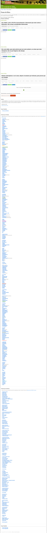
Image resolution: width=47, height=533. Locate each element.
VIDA (3, 376)
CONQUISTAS (4, 159)
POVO (3, 318)
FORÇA (3, 227)
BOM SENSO (4, 144)
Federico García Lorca (5, 430)
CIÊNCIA (3, 152)
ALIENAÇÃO (4, 121)
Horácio (3, 450)
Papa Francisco (4, 494)
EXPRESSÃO (4, 217)
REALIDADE (4, 330)
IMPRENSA (4, 253)
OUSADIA (3, 302)
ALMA (3, 122)
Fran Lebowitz (4, 433)
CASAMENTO (4, 149)
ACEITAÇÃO (4, 118)
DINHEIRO (3, 188)
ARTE (3, 129)
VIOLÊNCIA (4, 377)
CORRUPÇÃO (4, 167)
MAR (3, 275)
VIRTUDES (4, 378)
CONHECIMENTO (5, 158)
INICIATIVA (4, 255)
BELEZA (3, 143)
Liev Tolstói (4, 473)
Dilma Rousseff (4, 422)
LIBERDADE (4, 267)
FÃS (3, 231)
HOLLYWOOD (4, 242)
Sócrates (3, 512)
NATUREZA (4, 291)
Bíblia (3, 409)
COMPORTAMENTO (5, 153)
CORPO (3, 166)
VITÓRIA (3, 380)
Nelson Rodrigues (5, 489)
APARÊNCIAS (4, 126)
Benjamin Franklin (5, 407)
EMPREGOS (4, 198)
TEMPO (3, 364)
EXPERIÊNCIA (4, 216)
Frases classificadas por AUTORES (8, 7)
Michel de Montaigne (5, 485)
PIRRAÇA (16, 54)
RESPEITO (4, 336)
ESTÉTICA (3, 210)
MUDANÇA (4, 284)
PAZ (2, 307)
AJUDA (3, 119)
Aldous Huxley (4, 395)
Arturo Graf (4, 401)
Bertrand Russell (4, 408)
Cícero (3, 416)
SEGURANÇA (4, 346)
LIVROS (3, 271)
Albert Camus (4, 393)
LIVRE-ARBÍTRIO (4, 270)
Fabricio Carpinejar (4, 79)
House (3, 451)
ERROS (3, 201)
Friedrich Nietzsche (5, 435)
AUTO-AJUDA (4, 137)
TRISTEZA (3, 368)
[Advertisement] (23, 38)
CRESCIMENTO (4, 169)
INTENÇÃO (24, 54)
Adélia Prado (4, 392)
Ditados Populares (5, 423)
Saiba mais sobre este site (5, 105)
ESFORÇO (3, 203)
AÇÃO (3, 140)
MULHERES (4, 286)
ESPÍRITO (3, 209)
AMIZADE (3, 124)
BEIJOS (3, 142)
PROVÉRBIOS (4, 326)
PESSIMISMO (4, 312)
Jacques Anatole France (6, 456)
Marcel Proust (4, 52)
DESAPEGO (4, 182)
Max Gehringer (4, 484)
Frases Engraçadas (5, 528)
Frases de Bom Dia (5, 527)
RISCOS (3, 339)
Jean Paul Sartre (4, 459)
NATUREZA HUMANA (5, 292)
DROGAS (3, 191)
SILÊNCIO (3, 352)
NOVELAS (3, 294)
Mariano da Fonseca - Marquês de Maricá (8, 480)
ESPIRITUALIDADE (5, 207)
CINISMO (3, 151)
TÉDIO (3, 370)
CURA (3, 176)
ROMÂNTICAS (4, 340)
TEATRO (3, 363)
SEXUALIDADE (4, 351)
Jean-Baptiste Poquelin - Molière (7, 460)
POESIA (3, 315)
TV (2, 369)
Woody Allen (4, 520)
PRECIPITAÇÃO (11, 82)
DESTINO (3, 185)
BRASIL (3, 145)
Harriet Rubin (4, 444)
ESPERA (3, 204)
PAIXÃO (6, 82)
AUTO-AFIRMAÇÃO (5, 136)
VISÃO (3, 379)
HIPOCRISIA (4, 240)
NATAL (3, 290)
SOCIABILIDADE (4, 354)
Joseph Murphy (4, 465)
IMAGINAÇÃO (4, 252)
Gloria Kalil (4, 440)
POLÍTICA (3, 316)
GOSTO (3, 235)
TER (3, 365)
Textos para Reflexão (5, 110)
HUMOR (3, 246)
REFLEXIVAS (29, 54)
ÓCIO (3, 296)
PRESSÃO (3, 322)
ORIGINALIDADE (4, 300)
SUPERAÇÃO (4, 360)
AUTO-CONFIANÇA (5, 138)
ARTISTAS (3, 130)
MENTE (3, 279)
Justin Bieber (4, 467)
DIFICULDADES (4, 187)
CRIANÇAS (4, 171)
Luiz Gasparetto (4, 475)
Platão (3, 497)
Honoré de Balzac (5, 449)
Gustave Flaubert (4, 442)
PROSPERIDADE (4, 325)
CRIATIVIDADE (4, 172)
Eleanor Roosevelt (5, 425)
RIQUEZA (3, 338)
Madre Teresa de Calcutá (6, 477)
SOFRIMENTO (4, 356)
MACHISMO (4, 274)
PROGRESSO (4, 324)
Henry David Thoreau (5, 446)
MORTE (3, 282)
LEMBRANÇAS (4, 266)
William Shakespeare (5, 518)
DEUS (3, 186)
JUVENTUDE (4, 263)
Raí (2, 501)
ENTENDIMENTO (4, 199)
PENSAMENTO (4, 308)
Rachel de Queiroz (5, 500)
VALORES (3, 372)
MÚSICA (3, 288)
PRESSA (3, 321)
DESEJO (20, 54)
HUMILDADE (4, 245)
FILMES (3, 223)
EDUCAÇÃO (4, 195)
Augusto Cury (4, 402)
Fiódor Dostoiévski (5, 432)
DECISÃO (3, 180)
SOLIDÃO (3, 357)
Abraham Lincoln (4, 391)
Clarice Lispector (4, 417)
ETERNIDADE (4, 211)
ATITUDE (3, 132)
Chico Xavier (4, 415)
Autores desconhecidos (6, 403)
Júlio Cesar (4, 466)
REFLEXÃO (4, 332)
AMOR (3, 82)
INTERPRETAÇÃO (5, 258)
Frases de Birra (5, 12)
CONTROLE (4, 162)
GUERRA (3, 238)
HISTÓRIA (3, 241)
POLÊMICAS (34, 54)
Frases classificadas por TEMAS (8, 6)
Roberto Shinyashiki (5, 505)
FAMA (3, 219)
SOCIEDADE (4, 355)
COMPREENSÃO (4, 154)
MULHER (3, 285)
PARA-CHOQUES (4, 306)
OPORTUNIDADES (5, 298)
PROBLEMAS (4, 323)
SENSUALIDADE (4, 348)
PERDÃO (3, 309)
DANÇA (3, 179)
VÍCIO (3, 384)
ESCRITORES (4, 202)
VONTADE (3, 383)
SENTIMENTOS (4, 349)
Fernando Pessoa (5, 431)
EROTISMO (4, 200)
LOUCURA (3, 272)
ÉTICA (3, 212)
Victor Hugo (4, 515)
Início (2, 5)
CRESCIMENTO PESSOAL (6, 170)
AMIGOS (3, 123)
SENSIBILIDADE (4, 347)
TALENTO (3, 362)
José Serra (4, 464)
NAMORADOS (4, 289)
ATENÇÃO (3, 131)
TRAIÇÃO (3, 367)
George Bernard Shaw (5, 437)
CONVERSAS (4, 163)
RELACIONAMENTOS (5, 333)
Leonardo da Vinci (5, 472)
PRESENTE (4, 320)
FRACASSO (4, 228)
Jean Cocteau (4, 457)
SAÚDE (3, 344)
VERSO (3, 374)
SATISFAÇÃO (4, 343)
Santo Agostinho (4, 507)
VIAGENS (3, 375)
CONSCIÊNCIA (4, 160)
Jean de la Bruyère (5, 458)
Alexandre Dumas (5, 396)
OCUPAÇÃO (4, 297)
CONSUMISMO (4, 161)
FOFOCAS (3, 226)
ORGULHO (9, 54)
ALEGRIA (3, 120)
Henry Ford (4, 447)
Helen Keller (4, 445)
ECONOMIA (4, 194)
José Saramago (4, 463)
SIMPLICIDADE (4, 353)
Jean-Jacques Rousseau (6, 461)
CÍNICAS (38, 54)
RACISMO (3, 327)
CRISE (3, 173)
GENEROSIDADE (4, 234)
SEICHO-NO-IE (4, 508)
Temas (5, 9)
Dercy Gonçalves (4, 421)
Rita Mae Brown (4, 504)
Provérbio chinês (4, 498)
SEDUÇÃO (3, 345)
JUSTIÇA (3, 262)
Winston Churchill (5, 519)
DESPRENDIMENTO (5, 184)
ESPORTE (3, 208)
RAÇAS (3, 329)
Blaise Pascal (4, 410)
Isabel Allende (4, 453)
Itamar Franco (4, 454)
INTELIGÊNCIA (4, 256)
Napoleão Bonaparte (5, 488)
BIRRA (13, 54)
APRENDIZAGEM (4, 128)
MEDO (3, 278)
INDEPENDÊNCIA (5, 254)
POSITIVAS (4, 317)
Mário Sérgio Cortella (5, 482)
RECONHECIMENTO (5, 331)
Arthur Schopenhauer (5, 400)
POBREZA (3, 313)
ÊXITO (3, 215)
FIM (2, 225)
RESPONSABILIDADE (5, 337)
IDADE (3, 248)
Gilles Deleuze (4, 439)
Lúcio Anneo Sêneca (5, 474)
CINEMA (3, 150)
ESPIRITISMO (4, 206)
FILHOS (3, 222)
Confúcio (3, 418)
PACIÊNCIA (4, 303)
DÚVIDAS (3, 192)
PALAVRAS (4, 305)
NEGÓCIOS (4, 293)
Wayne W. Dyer (4, 517)
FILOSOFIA (4, 224)
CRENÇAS (3, 168)
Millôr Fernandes (4, 486)
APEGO (3, 127)
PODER (3, 314)
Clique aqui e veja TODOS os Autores (31, 390)
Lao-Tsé (3, 470)
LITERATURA (4, 269)
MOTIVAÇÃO (4, 283)
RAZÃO (3, 328)
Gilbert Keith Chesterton (6, 438)
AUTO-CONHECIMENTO (6, 139)
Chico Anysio (4, 414)
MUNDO (3, 287)
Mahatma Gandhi (4, 478)
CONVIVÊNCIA (4, 164)
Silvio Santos (4, 511)
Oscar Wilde (4, 492)
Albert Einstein (4, 394)
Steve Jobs (4, 513)
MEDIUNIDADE (4, 277)
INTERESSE (4, 257)
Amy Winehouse (4, 397)
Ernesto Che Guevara (5, 428)
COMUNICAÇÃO (4, 155)
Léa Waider (4, 471)
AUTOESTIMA (4, 135)
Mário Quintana (4, 481)
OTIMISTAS (4, 301)
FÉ (2, 232)
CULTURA (3, 175)
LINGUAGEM (4, 268)
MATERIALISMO (4, 276)
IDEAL (3, 249)
